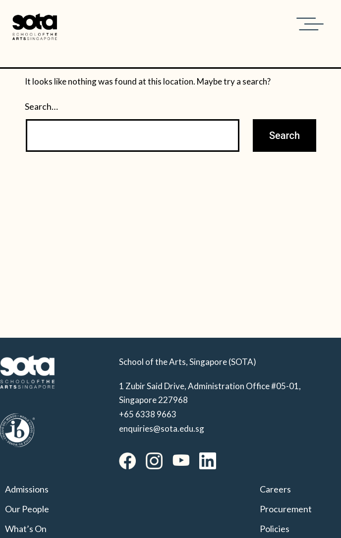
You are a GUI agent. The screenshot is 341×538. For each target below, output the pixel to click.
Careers (275, 489)
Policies (274, 528)
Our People (27, 508)
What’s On (26, 528)
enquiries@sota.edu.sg (161, 428)
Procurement (286, 508)
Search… (41, 106)
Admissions (27, 489)
